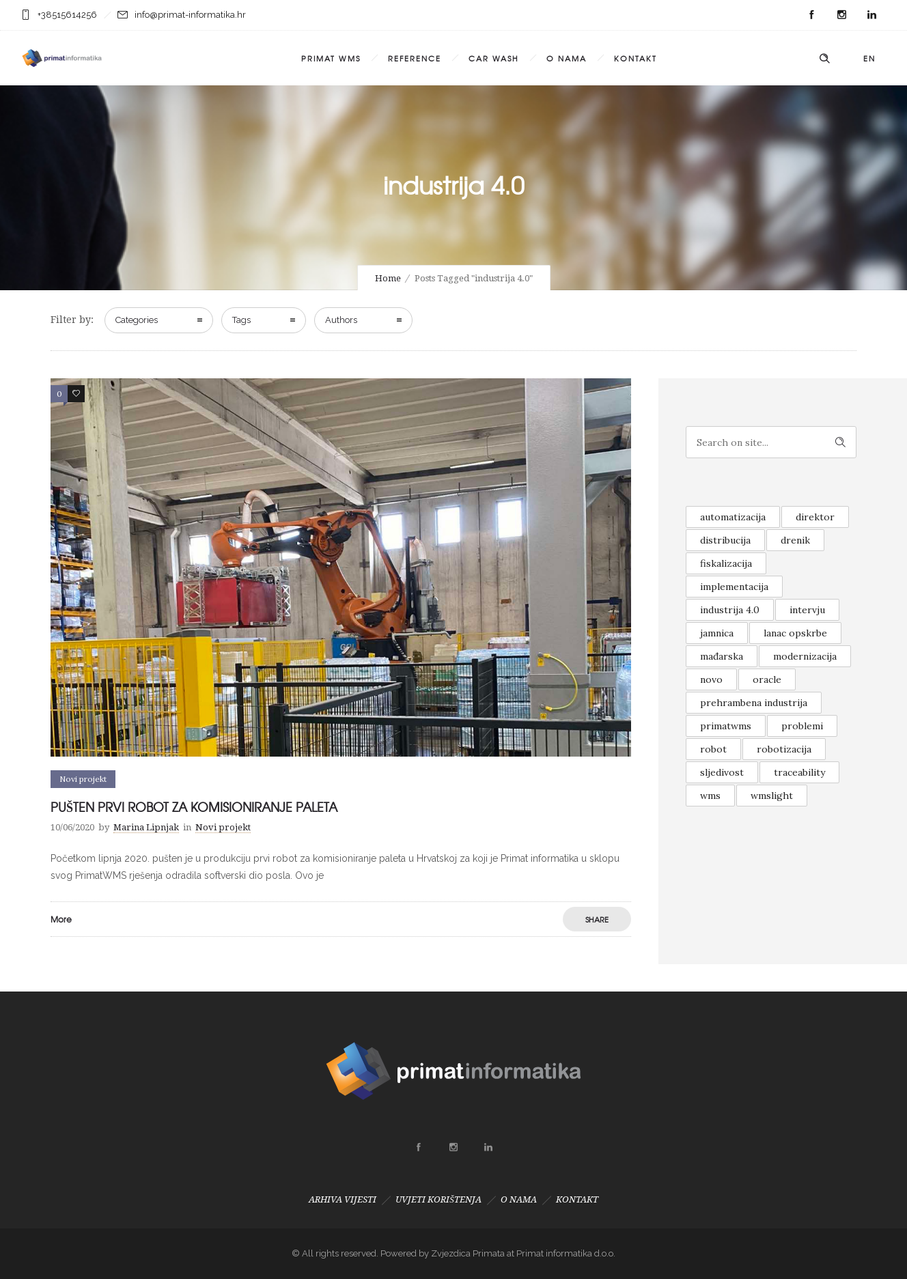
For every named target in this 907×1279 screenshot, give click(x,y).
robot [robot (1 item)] (713, 749)
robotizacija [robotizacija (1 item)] (784, 749)
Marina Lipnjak (146, 827)
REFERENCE (414, 58)
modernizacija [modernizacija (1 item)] (805, 656)
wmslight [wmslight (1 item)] (772, 795)
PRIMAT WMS (331, 58)
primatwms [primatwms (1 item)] (725, 726)
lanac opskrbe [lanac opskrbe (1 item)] (795, 633)
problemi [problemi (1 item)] (802, 726)
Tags (241, 320)
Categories (136, 320)
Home (388, 278)
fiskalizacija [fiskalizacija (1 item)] (726, 563)
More (61, 919)
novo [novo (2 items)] (711, 679)
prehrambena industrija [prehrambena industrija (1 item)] (753, 703)
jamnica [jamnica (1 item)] (717, 633)
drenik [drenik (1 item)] (795, 540)
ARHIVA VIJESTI (342, 1199)
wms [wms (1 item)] (710, 795)
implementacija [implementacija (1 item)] (734, 586)
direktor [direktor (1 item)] (815, 517)
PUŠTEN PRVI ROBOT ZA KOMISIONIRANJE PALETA (194, 807)
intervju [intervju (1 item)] (807, 610)
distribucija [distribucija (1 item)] (725, 540)
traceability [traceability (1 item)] (799, 772)
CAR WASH (494, 58)
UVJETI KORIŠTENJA (438, 1199)
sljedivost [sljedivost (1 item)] (722, 772)
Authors (341, 320)
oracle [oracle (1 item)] (767, 679)
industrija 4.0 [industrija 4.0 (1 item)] (729, 610)
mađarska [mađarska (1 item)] (721, 656)
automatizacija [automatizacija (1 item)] (733, 517)
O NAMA (566, 58)
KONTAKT (635, 58)
